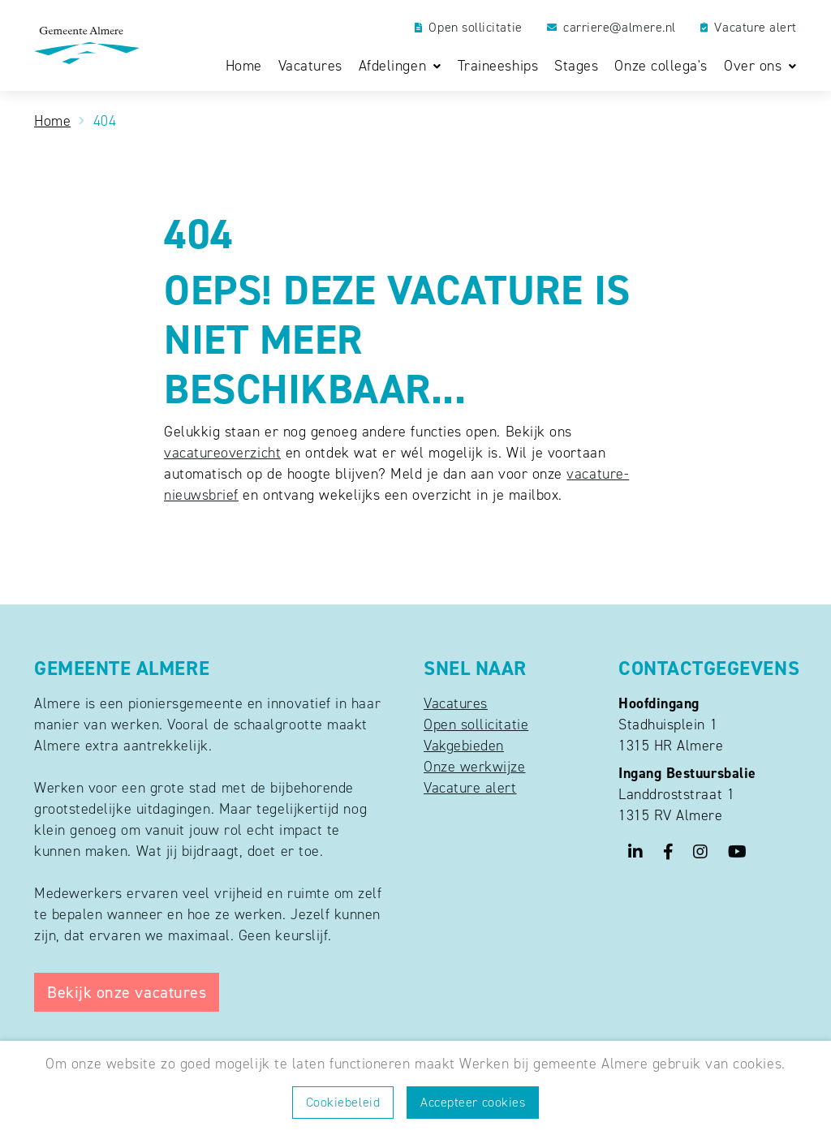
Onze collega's (661, 66)
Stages (576, 66)
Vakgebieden (464, 745)
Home (244, 66)
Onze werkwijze (475, 766)
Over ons (755, 66)
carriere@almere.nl (611, 27)
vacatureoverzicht (222, 452)
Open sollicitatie (469, 27)
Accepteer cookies (472, 1102)
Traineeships (498, 66)
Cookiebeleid (343, 1102)
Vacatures (310, 66)
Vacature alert (748, 27)
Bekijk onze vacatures (126, 992)
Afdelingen (395, 66)
